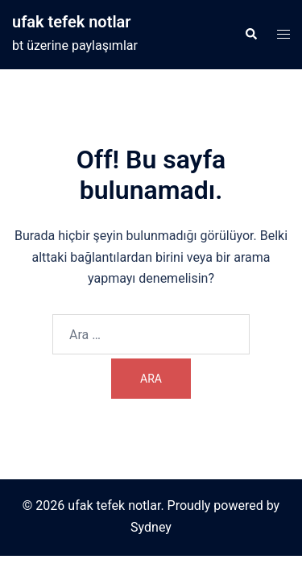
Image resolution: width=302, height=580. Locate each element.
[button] (250, 34)
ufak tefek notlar (71, 21)
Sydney (151, 527)
